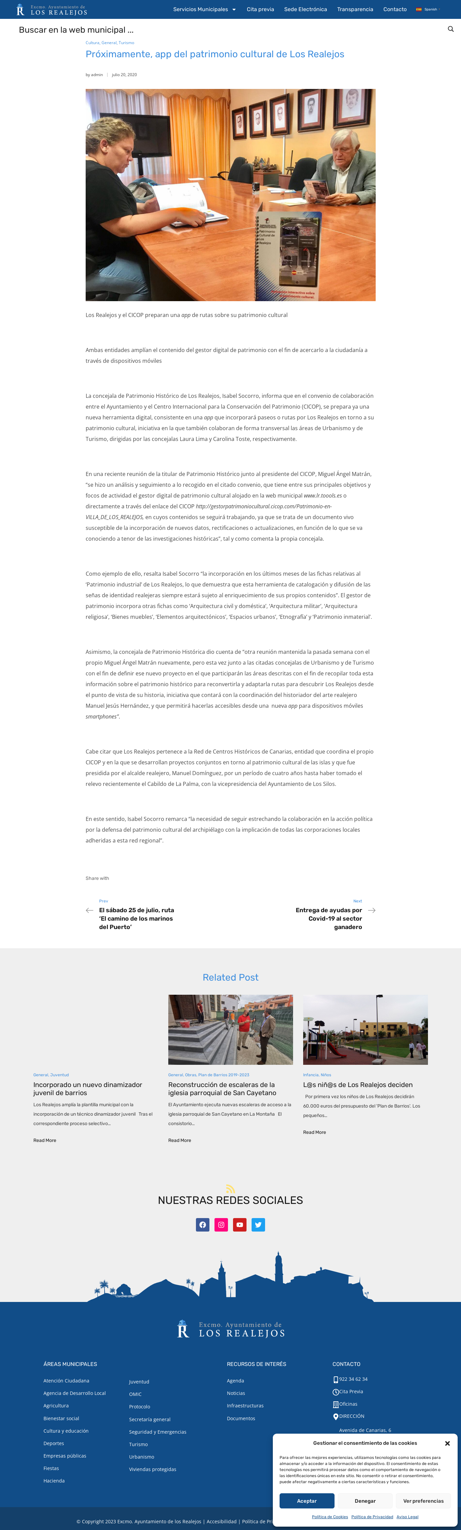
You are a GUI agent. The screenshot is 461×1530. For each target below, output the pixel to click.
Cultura (92, 42)
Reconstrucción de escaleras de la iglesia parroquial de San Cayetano (222, 1089)
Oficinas (348, 1404)
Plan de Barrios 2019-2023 (223, 1075)
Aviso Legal (408, 1517)
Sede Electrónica (305, 9)
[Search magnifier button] (451, 29)
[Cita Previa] (336, 1392)
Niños (326, 1075)
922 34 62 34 (353, 1379)
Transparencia (355, 9)
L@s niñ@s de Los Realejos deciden (358, 1085)
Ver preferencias (423, 1501)
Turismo (126, 42)
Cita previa (260, 9)
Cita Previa (351, 1391)
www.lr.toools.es (323, 495)
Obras (190, 1075)
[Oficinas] (336, 1404)
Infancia (311, 1075)
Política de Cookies (330, 1517)
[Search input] (231, 29)
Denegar (365, 1501)
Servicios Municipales (205, 9)
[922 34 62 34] (336, 1379)
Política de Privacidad (372, 1517)
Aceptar (307, 1501)
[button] (447, 1443)
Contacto (395, 9)
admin (97, 74)
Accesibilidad (222, 1521)
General (109, 42)
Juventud (59, 1075)
